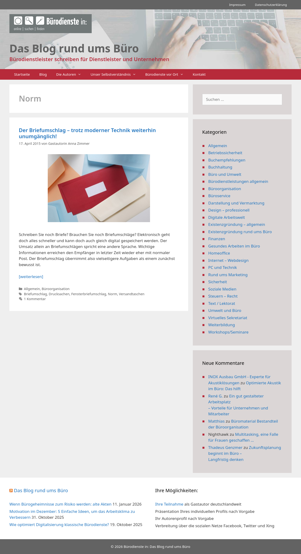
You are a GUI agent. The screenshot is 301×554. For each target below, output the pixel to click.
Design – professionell (229, 210)
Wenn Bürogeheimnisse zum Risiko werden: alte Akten (60, 504)
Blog (43, 74)
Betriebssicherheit (225, 152)
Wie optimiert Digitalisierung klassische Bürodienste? (59, 524)
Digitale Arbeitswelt (226, 217)
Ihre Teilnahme (169, 504)
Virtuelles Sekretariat (227, 317)
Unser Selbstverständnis (115, 74)
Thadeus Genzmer (225, 447)
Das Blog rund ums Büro (41, 490)
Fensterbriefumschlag (88, 294)
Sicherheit (217, 281)
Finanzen (216, 238)
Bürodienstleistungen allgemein (238, 181)
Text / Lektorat (221, 303)
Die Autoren (71, 74)
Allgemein (32, 289)
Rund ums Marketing (228, 274)
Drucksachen (59, 294)
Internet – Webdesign (228, 260)
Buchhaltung (220, 167)
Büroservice (219, 195)
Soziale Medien (222, 289)
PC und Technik (222, 267)
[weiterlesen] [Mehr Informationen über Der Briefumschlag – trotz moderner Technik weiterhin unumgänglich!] (31, 276)
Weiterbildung (221, 324)
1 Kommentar (35, 299)
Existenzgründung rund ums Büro (240, 231)
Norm (112, 294)
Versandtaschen (131, 294)
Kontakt (199, 74)
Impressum (237, 5)
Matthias (216, 421)
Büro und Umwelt (225, 174)
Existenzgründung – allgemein (236, 224)
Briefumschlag (35, 294)
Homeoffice (219, 253)
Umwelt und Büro (225, 310)
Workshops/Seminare (228, 332)
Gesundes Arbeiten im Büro (234, 246)
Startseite (22, 74)
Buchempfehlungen (227, 160)
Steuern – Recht (223, 296)
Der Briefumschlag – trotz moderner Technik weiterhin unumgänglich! (87, 133)
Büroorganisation (56, 289)
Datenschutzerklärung (271, 5)
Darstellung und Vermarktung (236, 203)
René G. (215, 396)
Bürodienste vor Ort (166, 74)
